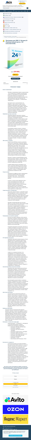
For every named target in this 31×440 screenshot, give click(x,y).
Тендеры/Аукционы (5, 11)
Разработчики (8, 13)
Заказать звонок (22, 3)
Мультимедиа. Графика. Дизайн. (11, 27)
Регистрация (15, 385)
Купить (15, 74)
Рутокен (16, 11)
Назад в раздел (16, 372)
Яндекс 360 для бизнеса (10, 22)
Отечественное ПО (9, 20)
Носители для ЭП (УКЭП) (10, 18)
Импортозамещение (10, 11)
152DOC (7, 24)
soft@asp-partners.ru (22, 4)
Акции (19, 11)
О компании (25, 11)
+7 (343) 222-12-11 (22, 1)
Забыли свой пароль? (15, 387)
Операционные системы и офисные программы (14, 17)
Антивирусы (8, 15)
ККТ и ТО (13, 11)
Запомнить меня (15, 382)
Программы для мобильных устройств (12, 31)
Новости (22, 11)
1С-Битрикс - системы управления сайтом (13, 29)
